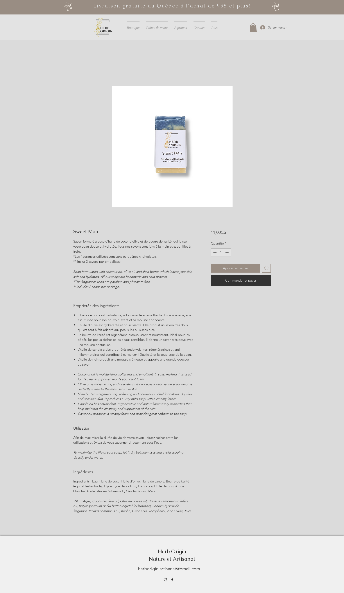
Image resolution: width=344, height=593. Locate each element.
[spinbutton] (220, 252)
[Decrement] (214, 252)
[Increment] (227, 252)
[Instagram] (165, 579)
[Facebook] (172, 579)
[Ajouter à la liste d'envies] (266, 268)
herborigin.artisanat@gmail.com (169, 568)
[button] (253, 27)
